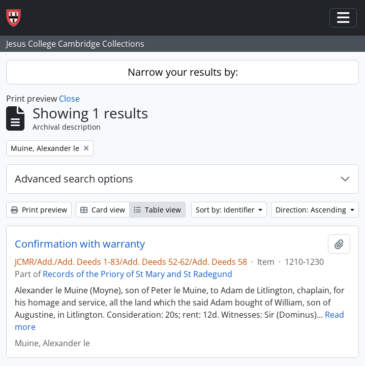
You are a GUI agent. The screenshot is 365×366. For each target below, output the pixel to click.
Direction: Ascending (312, 210)
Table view (157, 210)
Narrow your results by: (183, 72)
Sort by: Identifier (226, 210)
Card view (102, 210)
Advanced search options (74, 179)
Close (69, 98)
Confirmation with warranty (80, 244)
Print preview (39, 210)
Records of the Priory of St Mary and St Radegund (137, 274)
